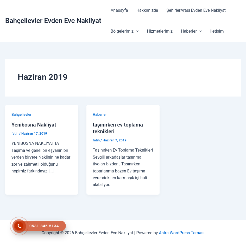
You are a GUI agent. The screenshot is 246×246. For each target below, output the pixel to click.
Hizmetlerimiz (160, 31)
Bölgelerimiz (125, 31)
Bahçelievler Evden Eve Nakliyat (53, 21)
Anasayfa (119, 10)
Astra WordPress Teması (181, 232)
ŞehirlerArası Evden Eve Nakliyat (196, 10)
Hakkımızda (147, 10)
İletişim (217, 31)
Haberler (191, 31)
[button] (136, 31)
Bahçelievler (21, 114)
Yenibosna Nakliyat (33, 125)
